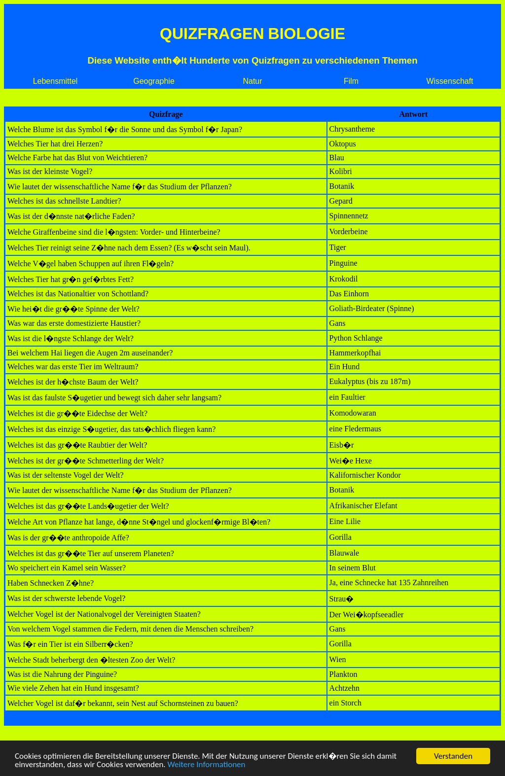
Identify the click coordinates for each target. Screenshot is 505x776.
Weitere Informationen (207, 765)
